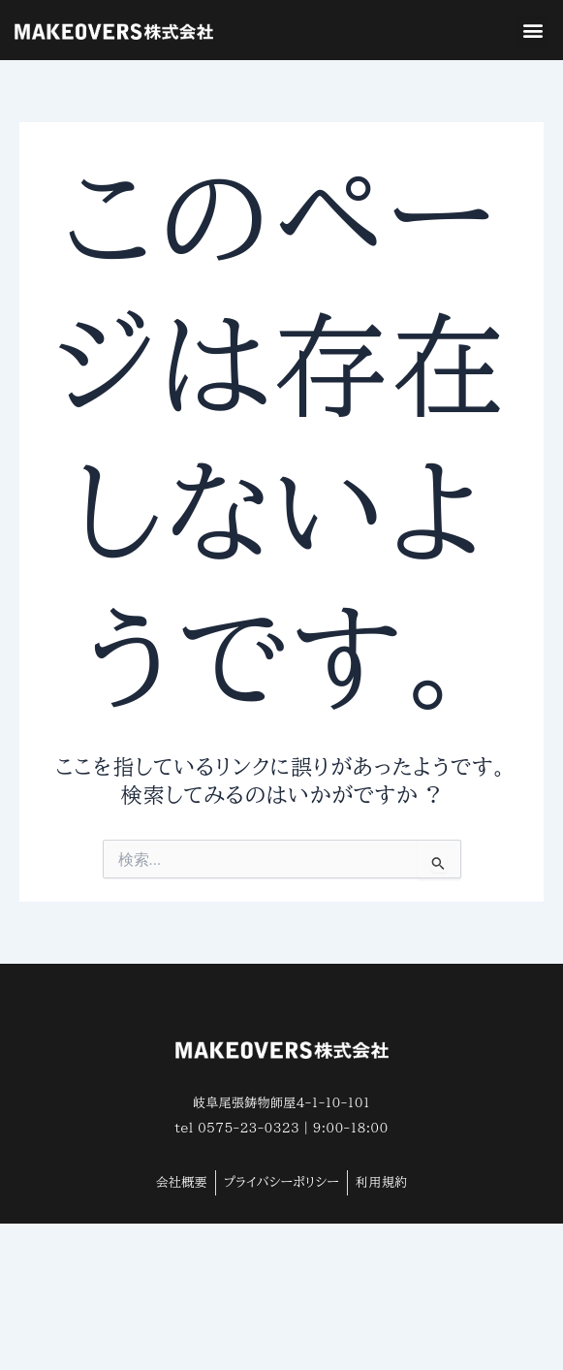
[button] (532, 31)
